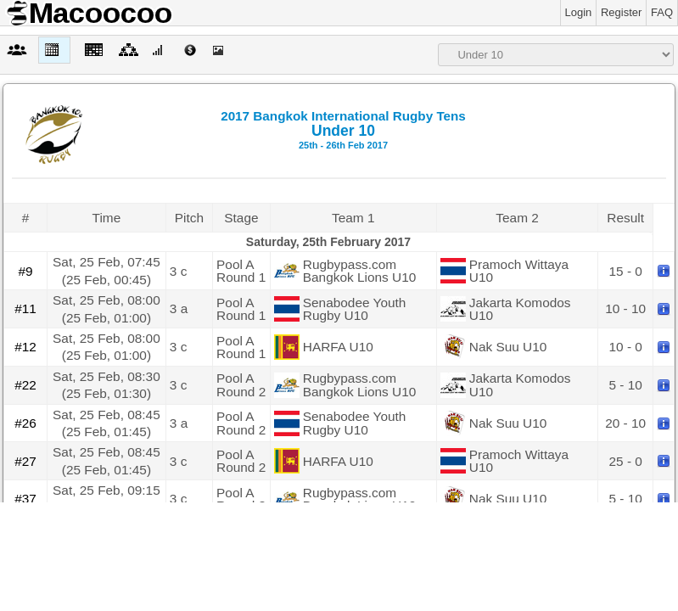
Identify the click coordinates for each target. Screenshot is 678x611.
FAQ (662, 12)
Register (621, 12)
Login (578, 12)
